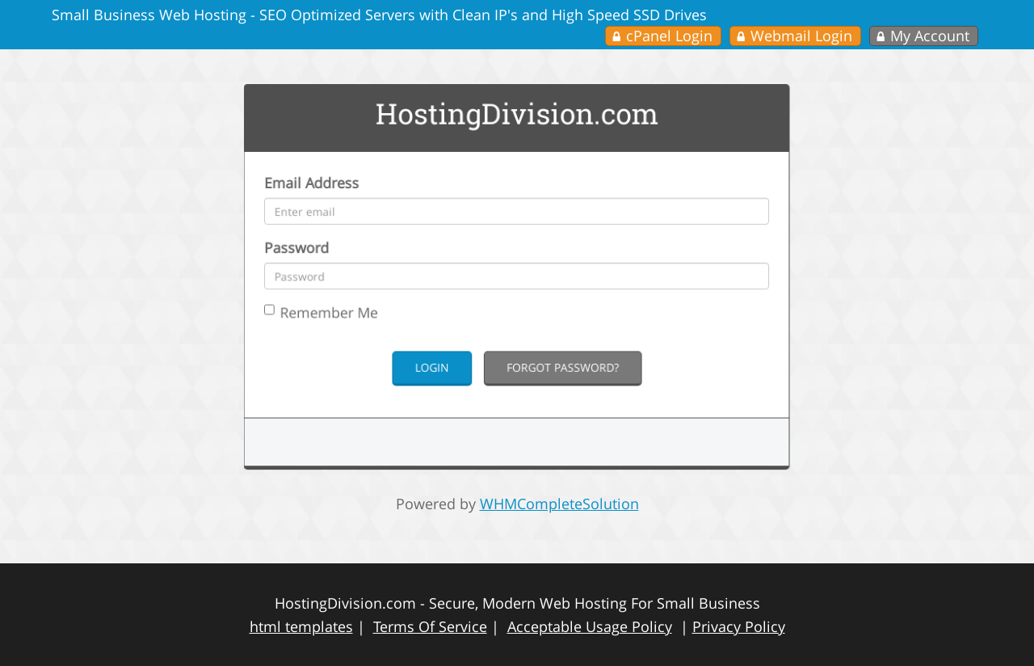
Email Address (328, 196)
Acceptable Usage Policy (589, 626)
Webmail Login (801, 35)
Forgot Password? (559, 366)
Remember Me (336, 316)
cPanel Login (669, 35)
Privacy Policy (738, 626)
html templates (301, 626)
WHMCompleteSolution (559, 503)
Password (314, 256)
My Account (929, 35)
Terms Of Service (430, 626)
